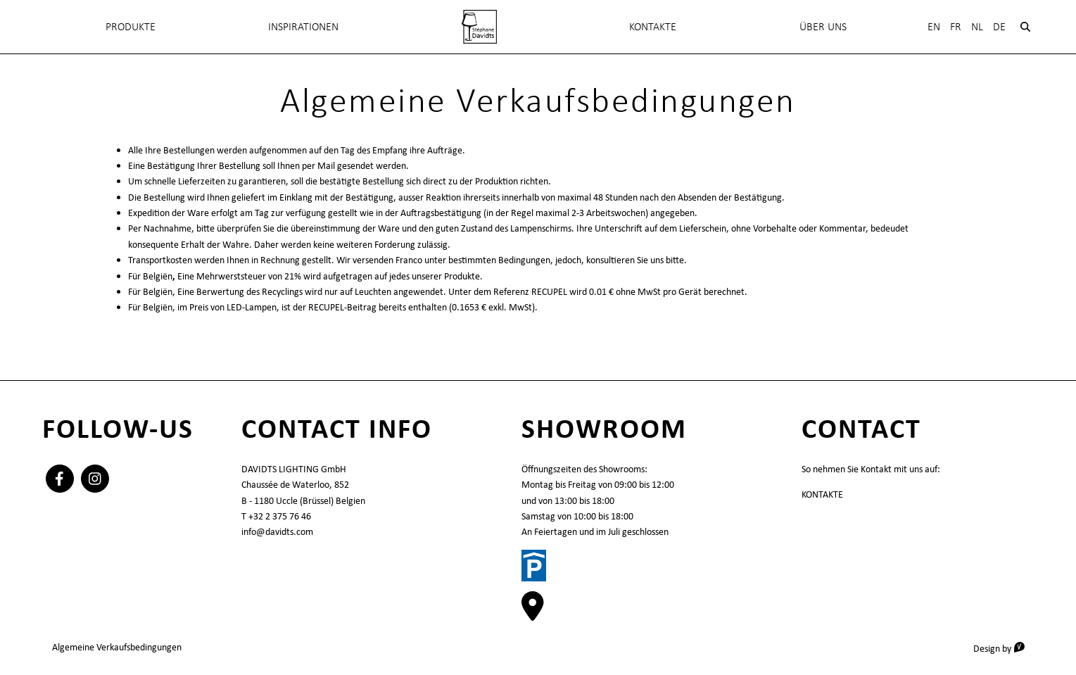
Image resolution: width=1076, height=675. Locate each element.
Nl (977, 26)
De (999, 26)
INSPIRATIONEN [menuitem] (303, 26)
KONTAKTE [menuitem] (652, 26)
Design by (1003, 648)
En (934, 26)
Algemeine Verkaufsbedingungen (117, 647)
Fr (955, 26)
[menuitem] (479, 26)
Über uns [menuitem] (823, 26)
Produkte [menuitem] (131, 26)
